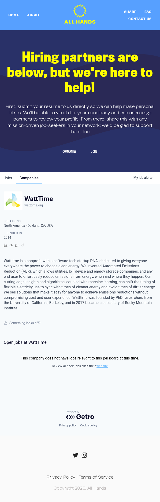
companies (28, 178)
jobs (8, 178)
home (13, 15)
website (102, 366)
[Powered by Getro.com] (80, 415)
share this (118, 118)
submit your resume (39, 106)
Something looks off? (22, 323)
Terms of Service (96, 477)
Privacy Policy (61, 477)
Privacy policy (67, 425)
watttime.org (33, 205)
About (33, 15)
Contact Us (140, 19)
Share (130, 12)
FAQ (148, 12)
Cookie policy (88, 425)
